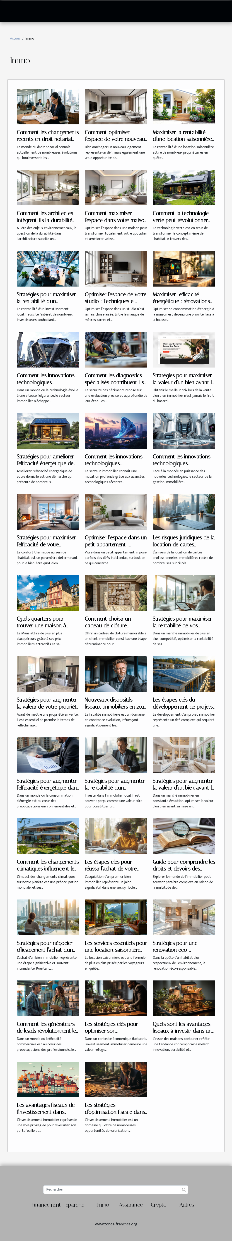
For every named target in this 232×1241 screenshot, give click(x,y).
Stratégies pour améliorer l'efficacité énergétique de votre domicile (45, 463)
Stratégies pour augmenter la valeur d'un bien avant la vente (184, 788)
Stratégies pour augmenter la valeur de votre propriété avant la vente (48, 707)
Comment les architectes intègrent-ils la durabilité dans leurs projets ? (45, 220)
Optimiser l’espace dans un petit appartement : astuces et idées (116, 544)
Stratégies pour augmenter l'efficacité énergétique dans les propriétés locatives (48, 788)
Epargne (74, 1205)
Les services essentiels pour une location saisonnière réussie (116, 950)
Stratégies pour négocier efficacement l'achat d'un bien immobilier (45, 950)
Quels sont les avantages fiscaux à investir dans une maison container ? (183, 1031)
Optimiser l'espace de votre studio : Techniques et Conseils (115, 301)
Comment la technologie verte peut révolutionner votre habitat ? (181, 220)
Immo (102, 1205)
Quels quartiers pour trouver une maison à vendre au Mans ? (41, 626)
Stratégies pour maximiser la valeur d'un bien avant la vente (184, 382)
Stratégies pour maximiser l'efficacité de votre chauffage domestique (46, 544)
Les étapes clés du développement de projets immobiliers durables (183, 707)
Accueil (15, 39)
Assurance (131, 1205)
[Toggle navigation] (14, 11)
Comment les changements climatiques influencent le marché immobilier (48, 869)
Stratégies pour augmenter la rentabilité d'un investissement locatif (115, 788)
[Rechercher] (115, 1189)
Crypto (159, 1205)
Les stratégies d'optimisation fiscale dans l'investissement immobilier (115, 1112)
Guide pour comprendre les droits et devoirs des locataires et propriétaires (184, 869)
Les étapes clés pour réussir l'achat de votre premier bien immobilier (111, 869)
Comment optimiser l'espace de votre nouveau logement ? (115, 139)
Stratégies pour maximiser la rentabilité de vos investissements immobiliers (184, 626)
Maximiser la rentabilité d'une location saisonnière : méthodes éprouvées (184, 139)
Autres (186, 1205)
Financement (46, 1205)
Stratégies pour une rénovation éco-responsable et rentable (179, 950)
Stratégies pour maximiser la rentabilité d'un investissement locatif (46, 301)
